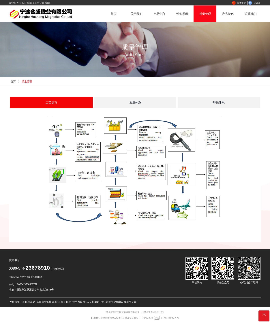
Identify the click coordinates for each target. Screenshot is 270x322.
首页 (13, 81)
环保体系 (219, 102)
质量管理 (27, 81)
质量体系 (135, 102)
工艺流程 (51, 102)
